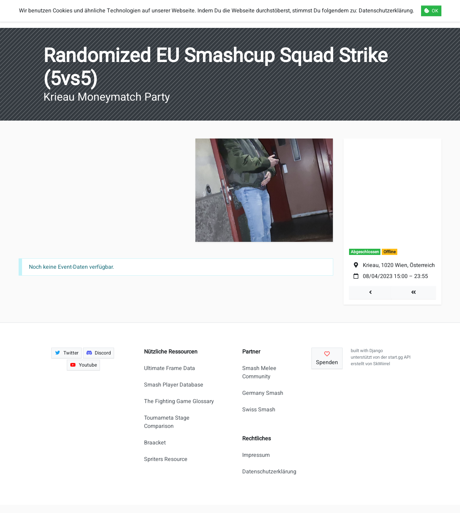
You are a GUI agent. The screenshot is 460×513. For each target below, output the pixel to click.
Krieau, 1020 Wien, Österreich (399, 265)
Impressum (256, 455)
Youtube (83, 365)
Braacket (155, 443)
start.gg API (399, 357)
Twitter (66, 353)
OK (431, 10)
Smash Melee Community (259, 372)
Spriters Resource (165, 459)
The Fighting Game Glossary (179, 401)
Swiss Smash (258, 410)
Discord (98, 353)
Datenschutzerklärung (266, 472)
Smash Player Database (173, 385)
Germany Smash (262, 393)
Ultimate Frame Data (169, 368)
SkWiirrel (381, 364)
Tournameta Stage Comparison (167, 422)
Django (376, 351)
